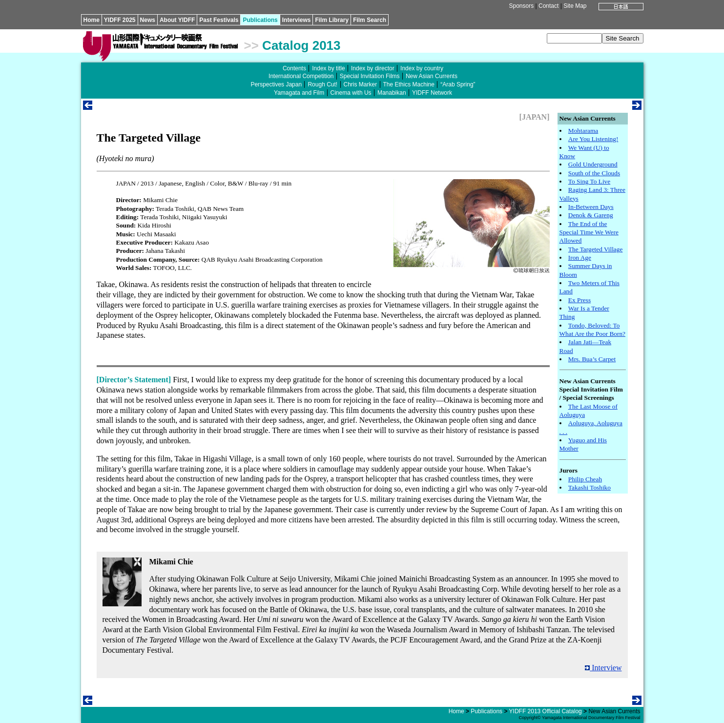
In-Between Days (591, 206)
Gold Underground (593, 164)
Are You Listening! (593, 139)
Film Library (332, 20)
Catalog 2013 (301, 45)
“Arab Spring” (457, 84)
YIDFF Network (432, 92)
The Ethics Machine (408, 84)
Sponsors (521, 5)
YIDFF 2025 (120, 20)
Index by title (328, 68)
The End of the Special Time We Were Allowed (589, 232)
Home (91, 20)
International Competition (301, 76)
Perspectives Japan (276, 84)
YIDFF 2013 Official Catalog (545, 711)
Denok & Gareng (590, 215)
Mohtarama (583, 130)
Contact (548, 5)
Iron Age (579, 257)
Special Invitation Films (370, 76)
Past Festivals (218, 20)
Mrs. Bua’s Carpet (592, 359)
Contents (294, 68)
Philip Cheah (585, 479)
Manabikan (391, 92)
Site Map (574, 5)
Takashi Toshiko (589, 487)
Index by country (421, 68)
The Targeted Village (595, 249)
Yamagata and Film (299, 92)
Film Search (369, 20)
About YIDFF (177, 20)
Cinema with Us (351, 92)
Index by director (372, 68)
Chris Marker (360, 84)
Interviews (296, 20)
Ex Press (579, 300)
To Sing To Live (589, 181)
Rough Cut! (322, 84)
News (147, 20)
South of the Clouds (594, 173)
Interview (603, 667)
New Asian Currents (431, 76)
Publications (260, 20)
